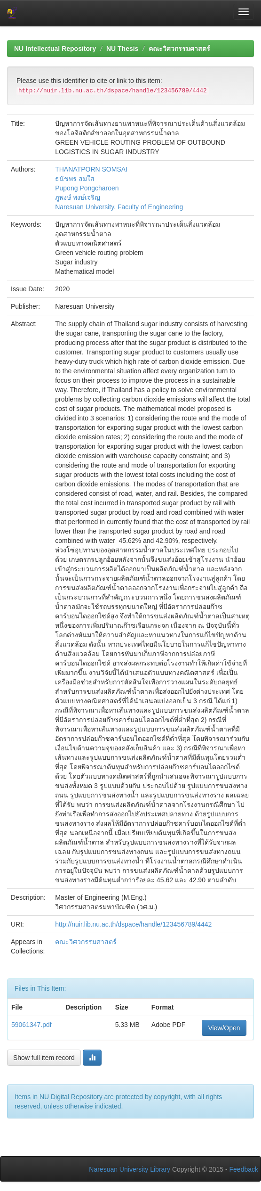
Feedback (243, 1169)
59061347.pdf (31, 1024)
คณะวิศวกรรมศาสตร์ (179, 48)
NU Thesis (122, 48)
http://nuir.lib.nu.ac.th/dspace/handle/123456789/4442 (133, 924)
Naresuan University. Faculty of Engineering (119, 207)
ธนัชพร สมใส (75, 178)
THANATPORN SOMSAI (91, 169)
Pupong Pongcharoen (87, 188)
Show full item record (44, 1057)
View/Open (224, 1028)
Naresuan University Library (129, 1169)
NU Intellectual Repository (55, 48)
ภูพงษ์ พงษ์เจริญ (77, 197)
